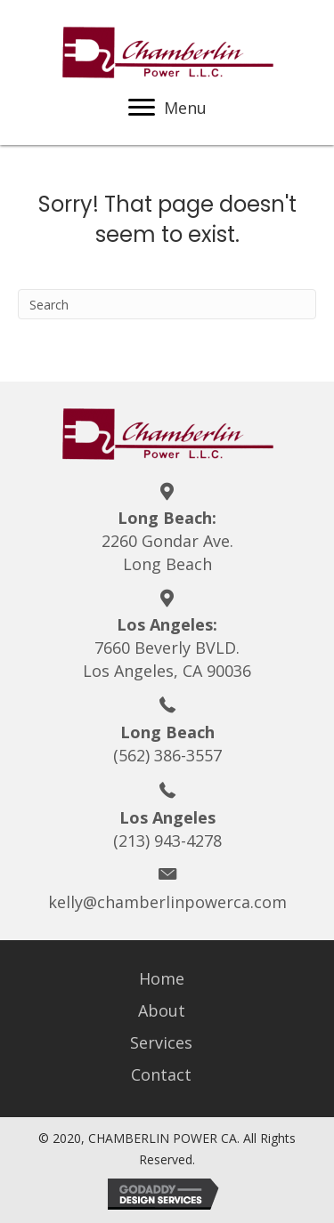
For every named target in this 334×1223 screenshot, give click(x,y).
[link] (167, 978)
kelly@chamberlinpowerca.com (167, 902)
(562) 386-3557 (167, 755)
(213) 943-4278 (167, 840)
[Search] (167, 304)
